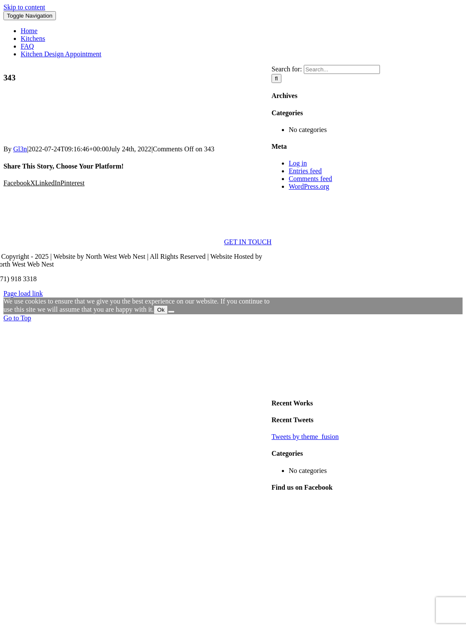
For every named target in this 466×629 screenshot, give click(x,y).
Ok (160, 310)
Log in (298, 163)
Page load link (23, 293)
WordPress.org (309, 186)
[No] (171, 311)
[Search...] (342, 69)
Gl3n (20, 149)
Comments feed (310, 178)
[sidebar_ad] (367, 386)
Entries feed (305, 171)
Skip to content (24, 7)
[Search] (276, 78)
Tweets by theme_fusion (305, 436)
